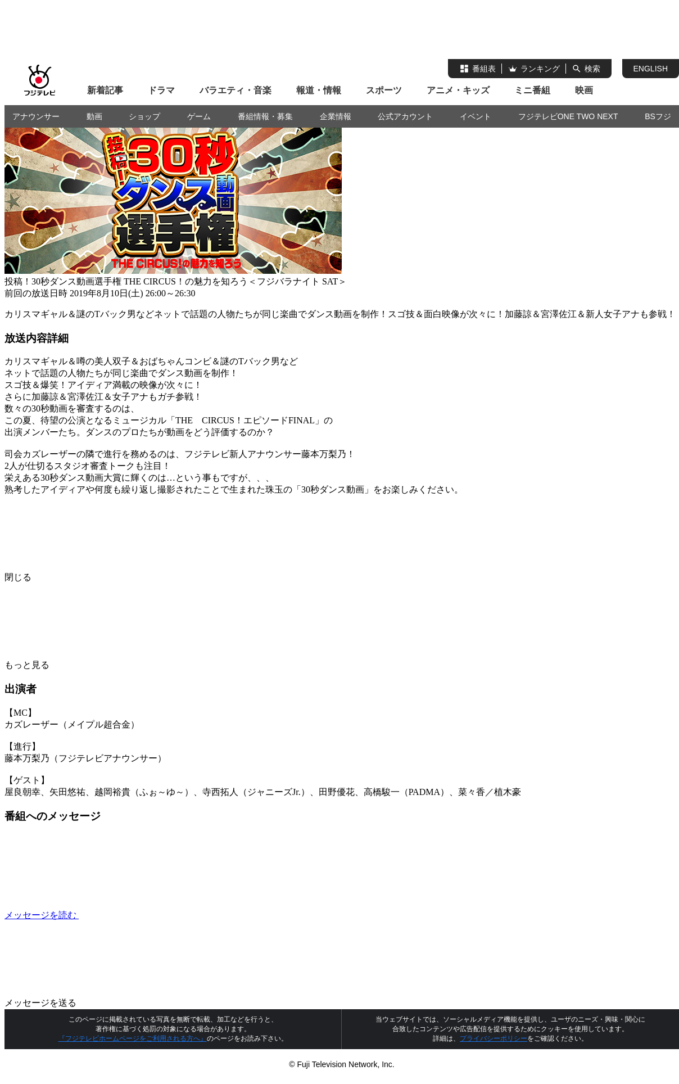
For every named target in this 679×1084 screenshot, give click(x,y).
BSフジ (658, 116)
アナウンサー (36, 116)
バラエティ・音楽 (235, 90)
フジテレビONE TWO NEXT (568, 116)
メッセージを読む (125, 915)
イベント (475, 116)
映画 (584, 90)
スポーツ (384, 90)
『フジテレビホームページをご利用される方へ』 (132, 1038)
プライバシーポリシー (493, 1038)
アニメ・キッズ (458, 90)
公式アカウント (405, 116)
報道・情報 (318, 90)
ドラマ (161, 90)
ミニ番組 (532, 90)
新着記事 (105, 90)
